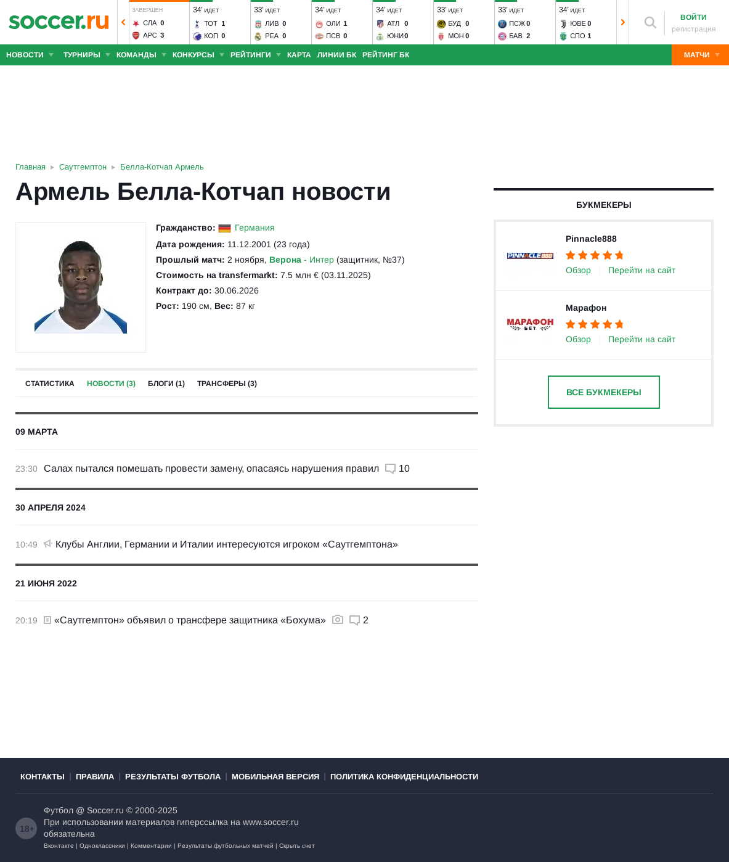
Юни (395, 35)
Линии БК (336, 55)
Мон (456, 35)
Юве (578, 23)
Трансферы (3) (227, 383)
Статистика (50, 383)
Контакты (42, 776)
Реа (272, 35)
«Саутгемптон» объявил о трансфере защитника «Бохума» (185, 620)
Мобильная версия (275, 776)
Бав (516, 35)
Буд (454, 23)
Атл (393, 23)
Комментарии (151, 845)
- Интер (301, 260)
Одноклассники (102, 845)
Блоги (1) (166, 383)
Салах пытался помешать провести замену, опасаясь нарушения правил (211, 468)
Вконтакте (59, 845)
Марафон (586, 308)
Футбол (58, 810)
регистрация (694, 29)
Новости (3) (111, 383)
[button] (123, 22)
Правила (95, 776)
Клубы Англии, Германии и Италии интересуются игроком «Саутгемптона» (221, 544)
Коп (211, 35)
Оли (333, 23)
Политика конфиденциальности (404, 776)
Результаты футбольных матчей (225, 845)
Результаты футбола (173, 776)
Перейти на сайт (641, 270)
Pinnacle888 (591, 239)
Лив (272, 23)
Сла (150, 23)
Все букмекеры (603, 392)
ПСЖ (517, 23)
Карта (299, 55)
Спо (577, 35)
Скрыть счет (297, 845)
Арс (150, 35)
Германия (255, 227)
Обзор (578, 270)
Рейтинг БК (385, 55)
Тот (211, 23)
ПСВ (333, 35)
